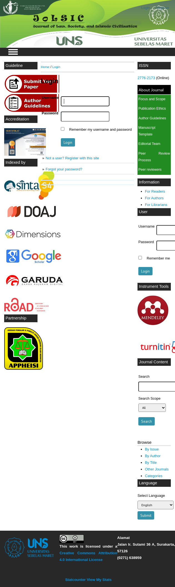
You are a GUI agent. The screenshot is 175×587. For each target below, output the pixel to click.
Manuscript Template (146, 131)
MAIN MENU (13, 52)
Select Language (151, 495)
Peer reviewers (149, 170)
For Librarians (156, 205)
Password (146, 242)
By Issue (152, 449)
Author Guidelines (152, 118)
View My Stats (99, 580)
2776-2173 (147, 78)
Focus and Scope (151, 99)
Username (146, 226)
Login (145, 8)
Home (45, 67)
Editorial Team (149, 144)
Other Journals (157, 469)
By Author (153, 456)
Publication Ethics (152, 108)
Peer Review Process (154, 157)
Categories (153, 476)
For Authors (154, 198)
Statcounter (75, 580)
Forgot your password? (64, 169)
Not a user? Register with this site (72, 158)
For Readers (155, 191)
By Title (151, 462)
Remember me (158, 258)
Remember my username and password (100, 130)
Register (162, 8)
